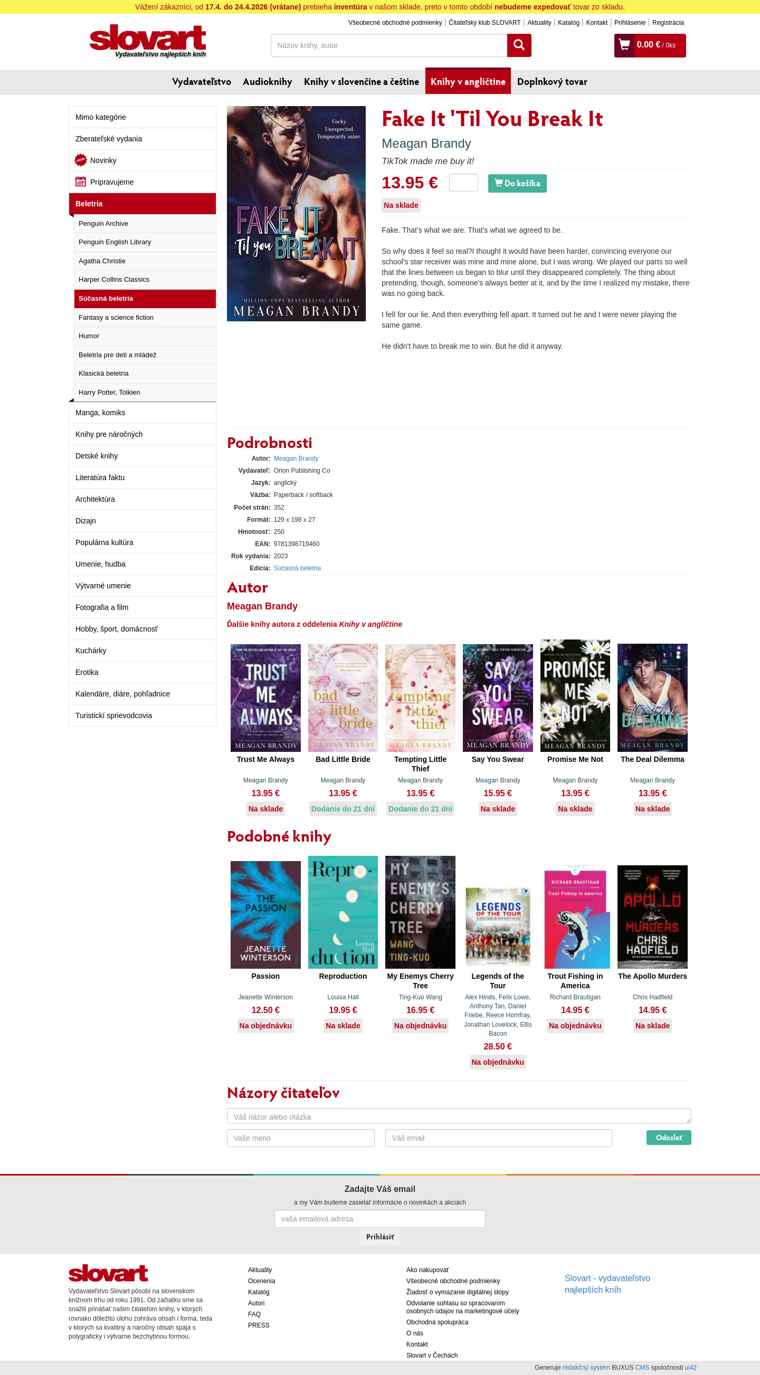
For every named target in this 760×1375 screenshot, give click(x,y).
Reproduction (343, 976)
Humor (89, 336)
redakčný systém (586, 1367)
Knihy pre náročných (109, 434)
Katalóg (569, 22)
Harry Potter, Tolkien (109, 392)
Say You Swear (498, 759)
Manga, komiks (100, 412)
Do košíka (517, 182)
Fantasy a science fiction (116, 317)
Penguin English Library (115, 242)
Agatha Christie (102, 261)
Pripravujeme (112, 182)
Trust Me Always (265, 759)
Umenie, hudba (100, 564)
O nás (414, 1333)
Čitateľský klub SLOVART (484, 22)
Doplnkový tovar (552, 81)
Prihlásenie (629, 22)
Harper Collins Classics (114, 279)
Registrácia (668, 22)
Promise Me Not (575, 759)
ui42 (691, 1367)
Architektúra (95, 499)
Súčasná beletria (106, 298)
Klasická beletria (104, 373)
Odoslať (669, 1137)
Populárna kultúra (104, 542)
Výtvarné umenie (103, 585)
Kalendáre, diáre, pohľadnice (122, 694)
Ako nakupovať (427, 1270)
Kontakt (597, 22)
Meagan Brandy (426, 143)
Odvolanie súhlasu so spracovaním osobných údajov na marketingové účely (462, 1307)
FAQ (254, 1314)
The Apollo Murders (652, 976)
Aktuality (539, 22)
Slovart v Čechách (432, 1355)
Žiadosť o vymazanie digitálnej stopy (457, 1292)
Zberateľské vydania (108, 139)
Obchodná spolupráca (437, 1322)
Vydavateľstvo (201, 81)
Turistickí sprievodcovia (113, 715)
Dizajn (85, 521)
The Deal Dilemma (653, 759)
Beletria (88, 203)
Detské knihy (96, 456)
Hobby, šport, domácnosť (116, 629)
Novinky (103, 160)
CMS (642, 1367)
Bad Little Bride (343, 759)
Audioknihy (267, 81)
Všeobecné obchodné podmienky (395, 22)
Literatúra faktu (100, 477)
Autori (256, 1303)
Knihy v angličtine (468, 81)
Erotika (87, 672)
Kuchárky (90, 650)
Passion (265, 976)
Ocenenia (261, 1281)
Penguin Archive (103, 223)
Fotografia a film (101, 607)
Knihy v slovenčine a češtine (361, 81)
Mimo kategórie (100, 117)
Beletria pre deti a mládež (117, 355)
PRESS (259, 1325)
